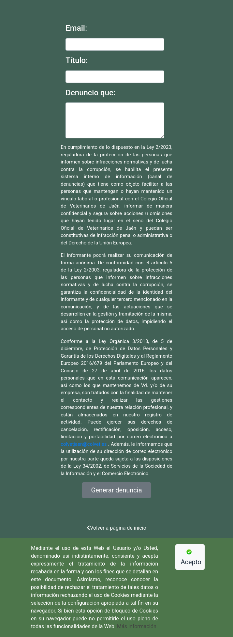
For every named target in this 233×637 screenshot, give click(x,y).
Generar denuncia (116, 490)
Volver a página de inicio (116, 528)
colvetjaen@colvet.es (84, 444)
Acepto (191, 557)
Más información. (137, 626)
